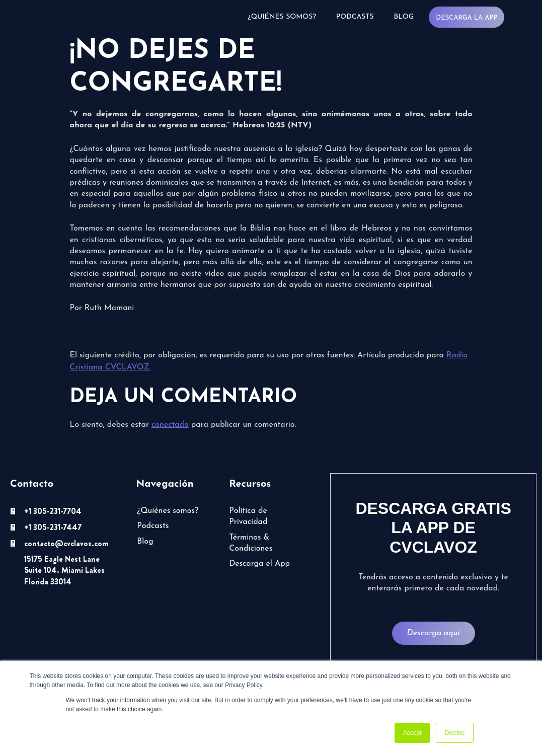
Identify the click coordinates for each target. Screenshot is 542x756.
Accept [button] (412, 732)
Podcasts (355, 17)
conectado (170, 425)
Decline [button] (454, 732)
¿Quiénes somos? (282, 17)
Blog (404, 17)
